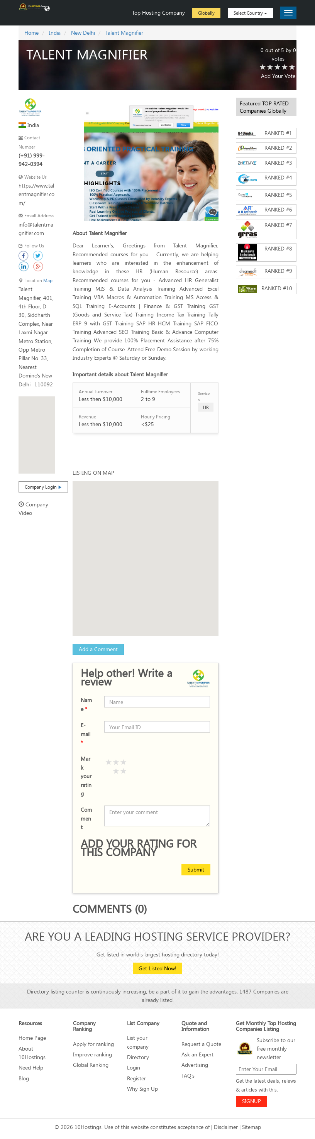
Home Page (32, 1037)
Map (47, 280)
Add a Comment (98, 649)
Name (86, 704)
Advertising (194, 1064)
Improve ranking (92, 1054)
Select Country (250, 13)
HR (205, 407)
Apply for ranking (93, 1044)
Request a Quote (201, 1044)
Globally (206, 13)
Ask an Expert (197, 1054)
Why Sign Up (142, 1088)
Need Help (31, 1067)
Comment (86, 818)
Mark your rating (86, 776)
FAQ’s (188, 1075)
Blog (24, 1078)
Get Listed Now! (157, 968)
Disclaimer (226, 1127)
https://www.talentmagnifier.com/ (36, 194)
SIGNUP (251, 1101)
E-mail (85, 733)
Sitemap (251, 1127)
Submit (196, 869)
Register (136, 1078)
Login (133, 1067)
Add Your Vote (278, 76)
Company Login (43, 487)
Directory (138, 1057)
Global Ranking (90, 1064)
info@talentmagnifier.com (36, 229)
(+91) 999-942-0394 (32, 160)
